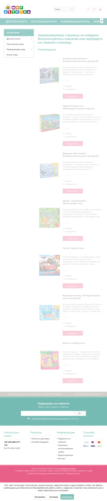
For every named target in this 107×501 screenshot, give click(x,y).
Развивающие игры (16, 49)
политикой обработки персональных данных (50, 418)
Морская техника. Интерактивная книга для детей (81, 297)
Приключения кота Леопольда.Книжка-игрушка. (79, 107)
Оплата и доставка (40, 438)
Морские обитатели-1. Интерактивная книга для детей (81, 154)
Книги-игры (12, 54)
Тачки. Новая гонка (73, 248)
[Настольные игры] (44, 21)
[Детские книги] (16, 21)
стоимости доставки (68, 468)
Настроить (67, 497)
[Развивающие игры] (75, 21)
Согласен (53, 497)
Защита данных (65, 455)
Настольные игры (15, 44)
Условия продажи (40, 442)
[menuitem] (100, 9)
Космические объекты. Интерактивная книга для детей (81, 60)
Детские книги (13, 38)
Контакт (62, 458)
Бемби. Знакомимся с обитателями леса (75, 202)
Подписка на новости (64, 440)
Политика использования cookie (65, 448)
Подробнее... (73, 96)
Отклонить (40, 497)
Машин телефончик (74, 343)
